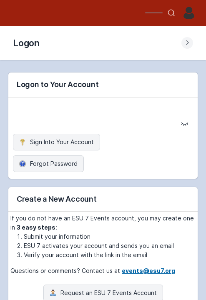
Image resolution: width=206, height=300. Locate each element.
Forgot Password (48, 163)
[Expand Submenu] (187, 43)
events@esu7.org (148, 270)
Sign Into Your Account (56, 141)
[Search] (171, 13)
